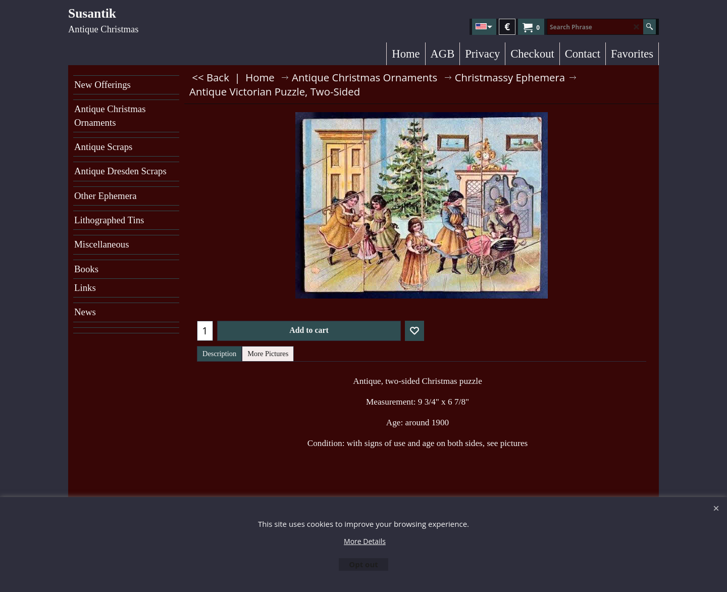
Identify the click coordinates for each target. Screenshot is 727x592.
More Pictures (267, 354)
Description (219, 354)
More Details (365, 541)
